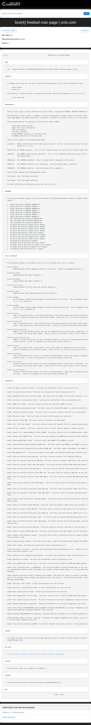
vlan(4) (51, 654)
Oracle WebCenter (9, 717)
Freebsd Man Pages (9, 30)
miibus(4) (23, 654)
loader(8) (63, 263)
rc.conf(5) (29, 146)
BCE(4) (5, 55)
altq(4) (10, 654)
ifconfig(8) (42, 150)
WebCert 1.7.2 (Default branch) (13, 712)
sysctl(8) (45, 263)
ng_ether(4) (42, 654)
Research (85, 30)
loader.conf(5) (79, 93)
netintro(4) (33, 654)
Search (86, 13)
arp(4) (16, 654)
